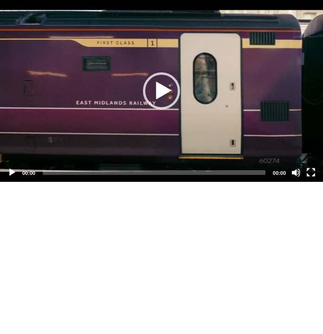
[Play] (12, 172)
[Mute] (296, 172)
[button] (161, 90)
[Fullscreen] (311, 172)
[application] (161, 91)
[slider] (154, 172)
